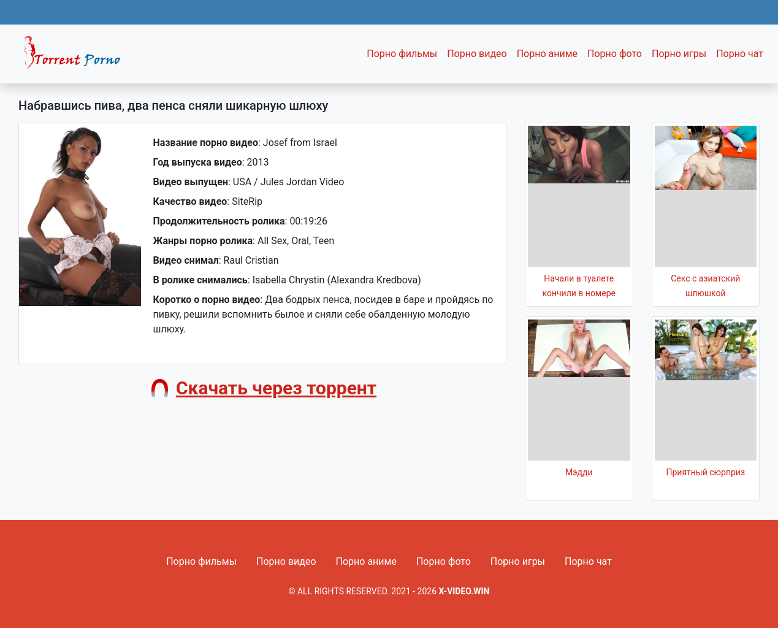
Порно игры (679, 53)
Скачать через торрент (276, 388)
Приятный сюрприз (705, 472)
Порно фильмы (402, 53)
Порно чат (739, 53)
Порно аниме (547, 53)
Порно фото (614, 53)
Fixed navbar (77, 57)
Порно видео (477, 53)
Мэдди (579, 472)
